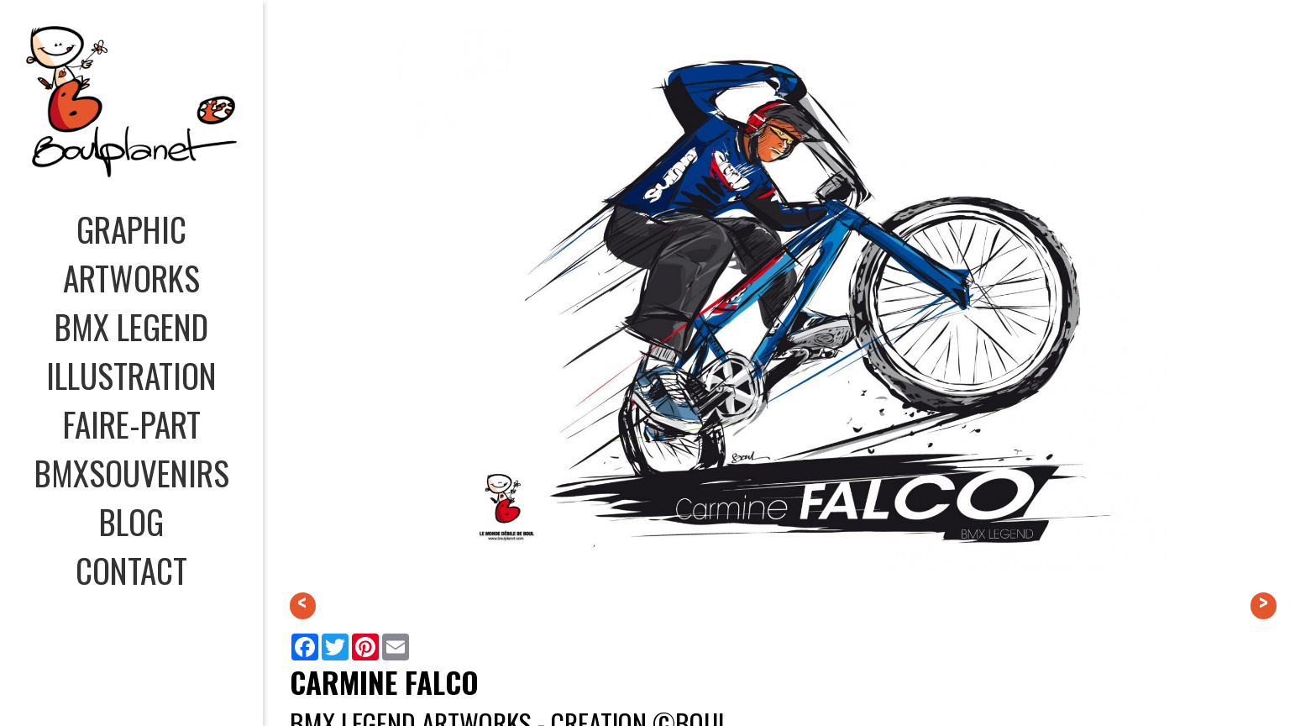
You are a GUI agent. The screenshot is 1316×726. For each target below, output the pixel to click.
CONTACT (131, 569)
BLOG (131, 521)
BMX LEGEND (131, 326)
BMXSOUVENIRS (131, 472)
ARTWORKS (131, 277)
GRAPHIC (131, 228)
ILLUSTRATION (131, 374)
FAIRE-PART (132, 423)
